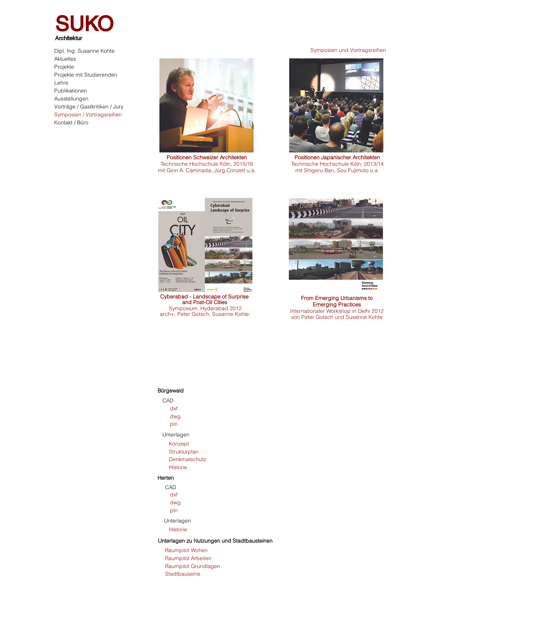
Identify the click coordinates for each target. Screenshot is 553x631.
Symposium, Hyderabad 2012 (205, 308)
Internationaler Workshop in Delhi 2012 (337, 311)
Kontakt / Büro (71, 122)
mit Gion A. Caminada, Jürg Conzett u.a (206, 170)
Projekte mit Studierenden (85, 74)
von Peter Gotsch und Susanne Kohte (337, 317)
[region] (213, 105)
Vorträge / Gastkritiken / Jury (88, 106)
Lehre (61, 82)
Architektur (68, 38)
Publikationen (70, 90)
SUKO (84, 23)
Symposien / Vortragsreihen (88, 114)
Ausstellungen (71, 98)
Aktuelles (65, 58)
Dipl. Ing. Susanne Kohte (84, 50)
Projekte (64, 66)
